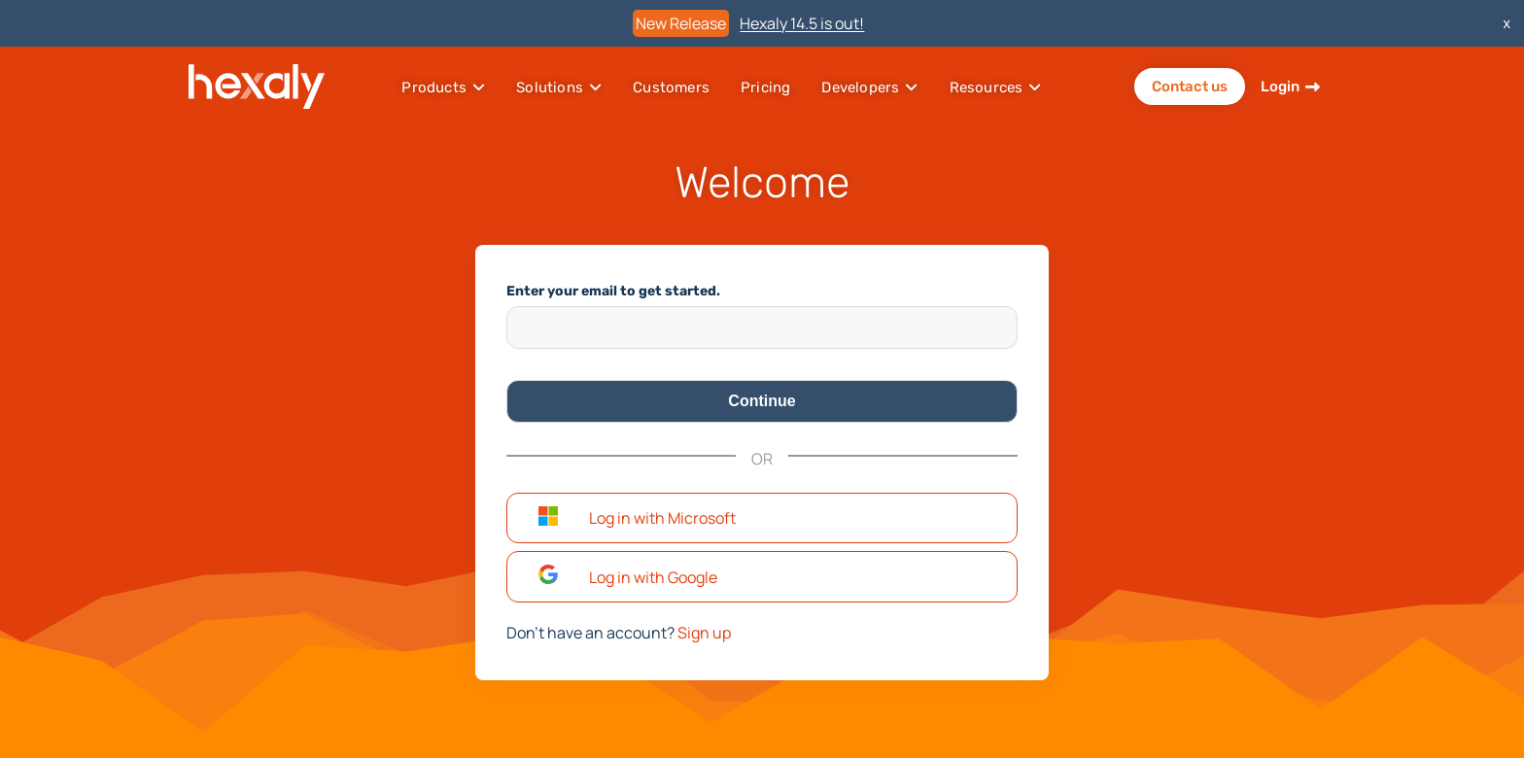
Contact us (1190, 86)
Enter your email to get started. (613, 291)
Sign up (704, 632)
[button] (762, 518)
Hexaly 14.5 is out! (802, 23)
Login (1280, 86)
